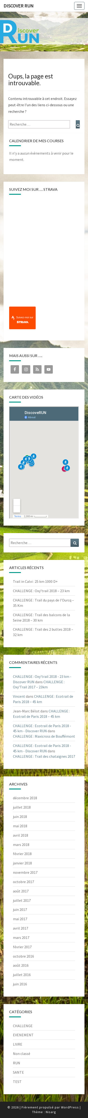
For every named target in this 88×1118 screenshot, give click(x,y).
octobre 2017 (23, 881)
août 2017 (21, 891)
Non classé (21, 1053)
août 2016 (21, 965)
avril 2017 (20, 928)
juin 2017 (20, 909)
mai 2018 (20, 826)
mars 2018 (21, 844)
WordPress (70, 1107)
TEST (17, 1081)
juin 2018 (20, 816)
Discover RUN (19, 6)
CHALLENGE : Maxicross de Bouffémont (44, 736)
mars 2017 (21, 937)
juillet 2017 (22, 900)
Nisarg (51, 1112)
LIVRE (17, 1044)
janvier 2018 (22, 863)
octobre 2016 (23, 956)
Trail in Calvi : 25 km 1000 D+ (35, 581)
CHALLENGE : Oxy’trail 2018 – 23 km (41, 590)
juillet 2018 (22, 807)
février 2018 (22, 853)
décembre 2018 (25, 798)
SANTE (18, 1072)
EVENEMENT (23, 1035)
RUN (16, 1063)
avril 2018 (20, 835)
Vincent (19, 696)
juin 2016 (20, 984)
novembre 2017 (25, 872)
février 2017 (22, 947)
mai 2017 (20, 918)
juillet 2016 (22, 974)
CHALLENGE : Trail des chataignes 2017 (44, 756)
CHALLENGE (23, 1025)
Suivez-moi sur (24, 320)
